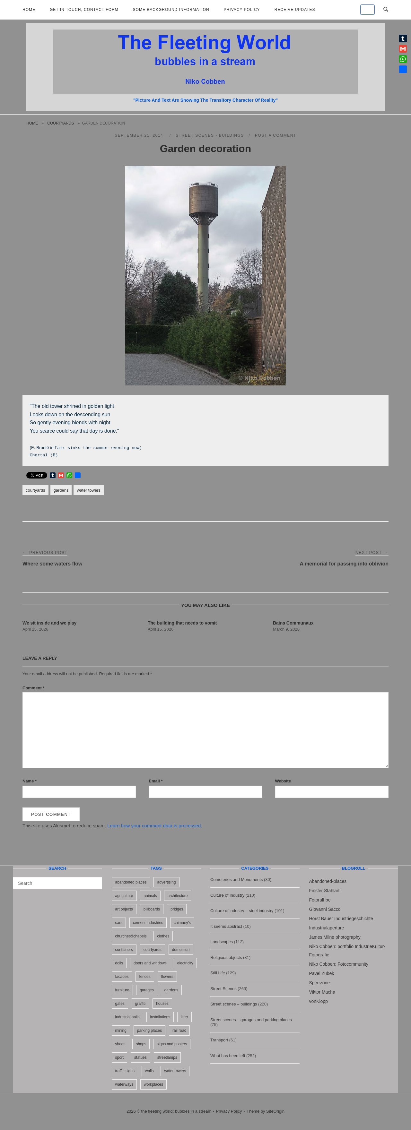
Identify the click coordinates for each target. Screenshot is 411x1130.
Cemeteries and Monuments (236, 879)
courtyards (60, 123)
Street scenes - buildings (210, 135)
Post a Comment (275, 135)
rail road (179, 1030)
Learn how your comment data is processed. (154, 825)
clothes (163, 936)
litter (184, 1017)
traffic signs (125, 1071)
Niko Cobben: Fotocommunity (338, 964)
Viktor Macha (322, 992)
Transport (219, 1040)
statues (140, 1057)
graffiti (140, 1003)
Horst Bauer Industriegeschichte (341, 918)
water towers (89, 490)
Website (283, 781)
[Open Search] (386, 10)
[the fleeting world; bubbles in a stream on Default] (367, 9)
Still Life (217, 972)
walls (149, 1071)
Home (28, 9)
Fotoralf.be (320, 899)
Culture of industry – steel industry (242, 910)
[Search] (94, 880)
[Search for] (57, 883)
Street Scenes (223, 988)
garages (146, 990)
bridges (177, 909)
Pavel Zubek (321, 973)
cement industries (148, 922)
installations (160, 1017)
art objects (124, 909)
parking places (149, 1030)
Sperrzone (319, 982)
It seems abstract (226, 926)
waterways (124, 1084)
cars (119, 922)
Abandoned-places (328, 881)
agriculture (124, 895)
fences (144, 976)
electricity (185, 963)
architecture (178, 895)
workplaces (153, 1084)
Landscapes (221, 941)
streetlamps (167, 1057)
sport (119, 1057)
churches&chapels (131, 936)
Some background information (171, 9)
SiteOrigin (275, 1111)
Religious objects (226, 957)
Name (29, 781)
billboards (152, 909)
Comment (33, 688)
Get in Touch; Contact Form (84, 9)
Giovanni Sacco (325, 909)
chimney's (182, 922)
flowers (167, 976)
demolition (181, 949)
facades (122, 976)
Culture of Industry (227, 895)
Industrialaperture (326, 927)
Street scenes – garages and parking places (251, 1019)
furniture (122, 990)
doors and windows (150, 963)
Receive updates (295, 9)
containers (124, 949)
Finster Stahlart (324, 890)
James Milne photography (335, 937)
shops (141, 1044)
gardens (61, 490)
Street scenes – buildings (233, 1004)
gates (120, 1003)
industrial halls (127, 1017)
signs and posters (172, 1044)
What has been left (227, 1055)
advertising (166, 882)
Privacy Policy (242, 9)
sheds (120, 1044)
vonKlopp (318, 1001)
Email (155, 781)
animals (150, 895)
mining (121, 1030)
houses (162, 1003)
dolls (119, 963)
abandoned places (131, 882)
